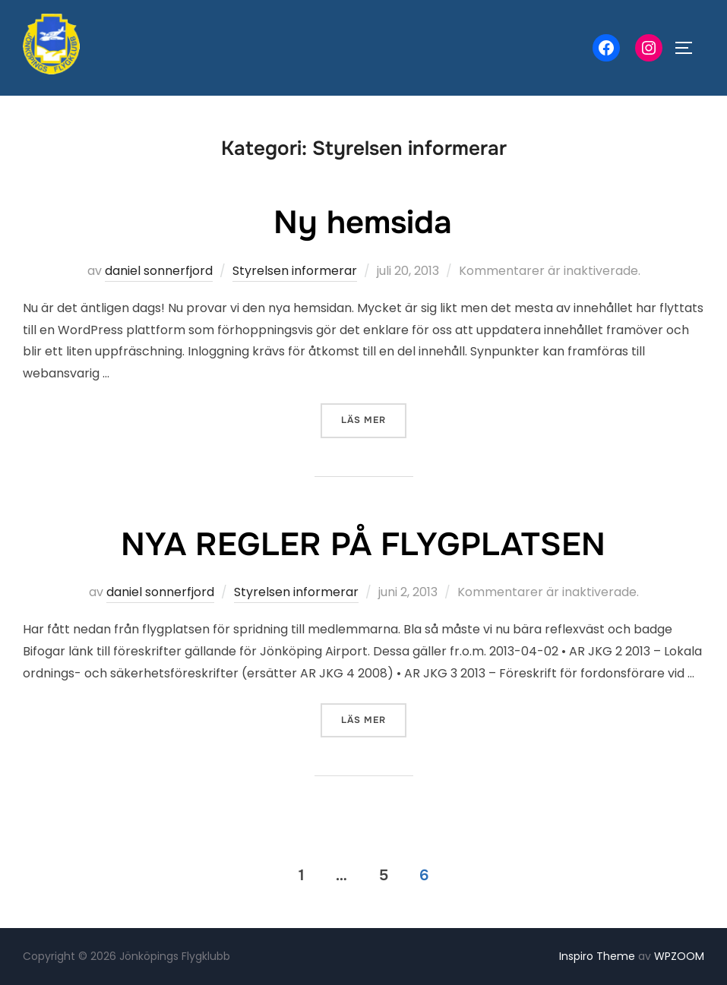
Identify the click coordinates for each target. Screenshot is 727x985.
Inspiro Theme (597, 956)
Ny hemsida (362, 222)
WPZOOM (679, 956)
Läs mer (373, 419)
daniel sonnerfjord (159, 270)
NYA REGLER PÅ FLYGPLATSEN (363, 544)
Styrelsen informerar (294, 270)
